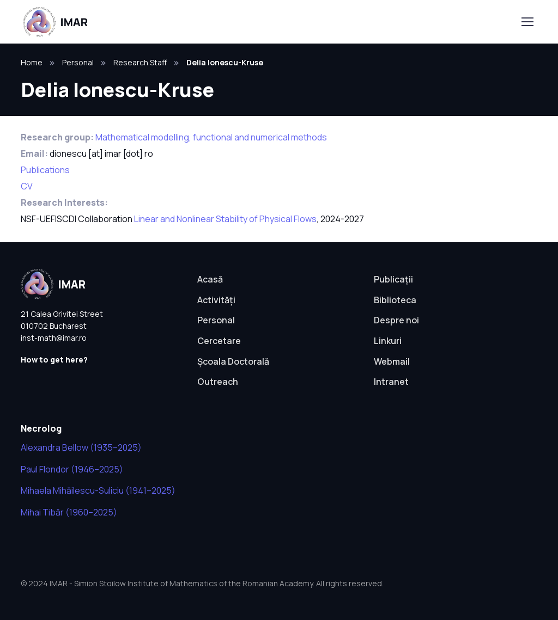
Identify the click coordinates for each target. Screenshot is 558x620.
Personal (78, 62)
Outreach (217, 382)
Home (32, 62)
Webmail (392, 361)
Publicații (393, 279)
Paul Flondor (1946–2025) (72, 469)
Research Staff (140, 62)
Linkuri (388, 341)
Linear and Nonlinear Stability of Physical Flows (225, 219)
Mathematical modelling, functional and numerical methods (211, 137)
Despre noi (396, 320)
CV (27, 186)
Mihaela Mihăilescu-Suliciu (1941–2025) (98, 490)
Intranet (391, 382)
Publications (45, 170)
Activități (216, 300)
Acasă (210, 279)
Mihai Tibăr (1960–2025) (69, 512)
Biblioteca (395, 300)
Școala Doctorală (233, 361)
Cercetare (219, 341)
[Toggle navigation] (527, 22)
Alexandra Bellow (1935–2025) (81, 447)
